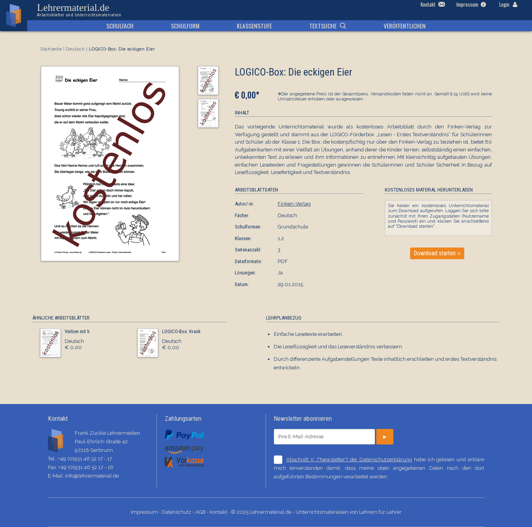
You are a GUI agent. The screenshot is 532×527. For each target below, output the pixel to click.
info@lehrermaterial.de (92, 476)
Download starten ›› (437, 253)
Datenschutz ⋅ (178, 512)
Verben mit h (77, 331)
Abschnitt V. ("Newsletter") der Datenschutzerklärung (349, 459)
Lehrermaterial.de (79, 10)
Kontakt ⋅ (220, 512)
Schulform (185, 25)
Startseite (51, 49)
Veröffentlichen (405, 25)
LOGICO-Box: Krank (181, 331)
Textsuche (322, 25)
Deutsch (75, 49)
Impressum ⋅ (146, 512)
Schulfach (120, 25)
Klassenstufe (254, 25)
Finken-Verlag (294, 204)
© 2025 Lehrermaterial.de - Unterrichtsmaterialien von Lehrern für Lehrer (316, 512)
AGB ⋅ (202, 512)
